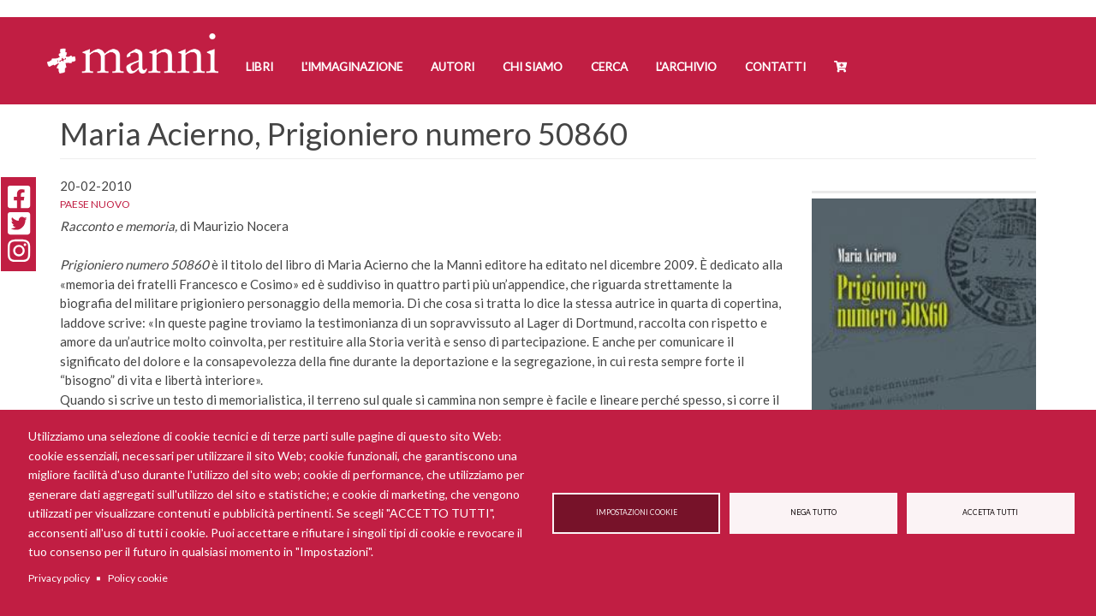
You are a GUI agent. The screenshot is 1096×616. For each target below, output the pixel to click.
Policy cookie (138, 578)
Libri (259, 67)
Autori (452, 67)
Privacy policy (59, 578)
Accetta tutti (990, 512)
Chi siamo (533, 67)
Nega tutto (813, 512)
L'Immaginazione (351, 67)
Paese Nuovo (95, 204)
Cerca (609, 67)
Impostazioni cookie (636, 512)
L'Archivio (686, 67)
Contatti (775, 67)
